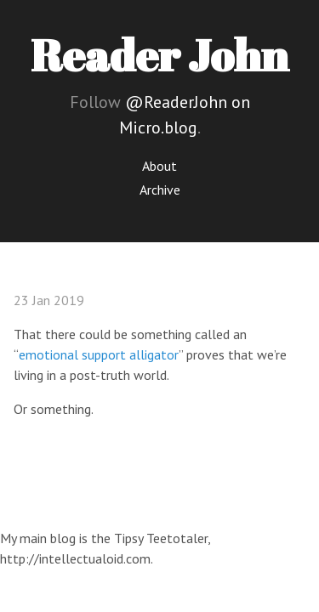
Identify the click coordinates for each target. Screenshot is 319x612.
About (159, 165)
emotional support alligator (99, 354)
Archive (160, 189)
